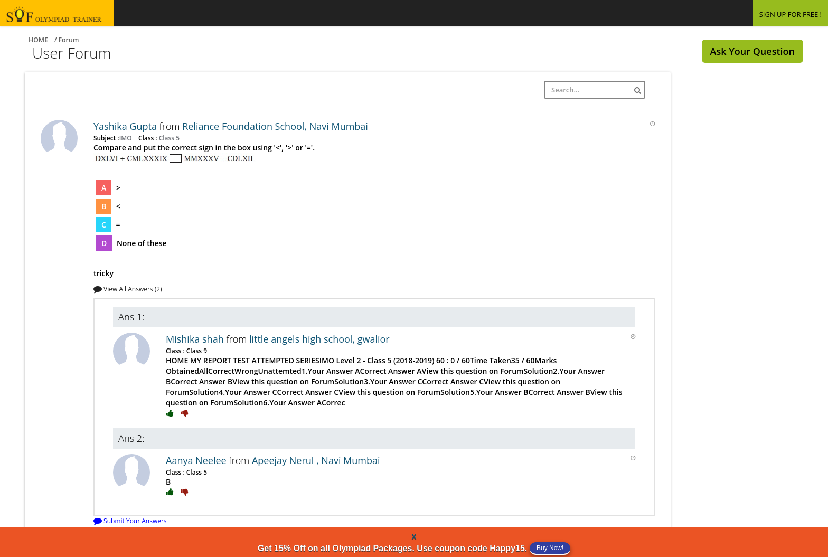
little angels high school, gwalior (319, 339)
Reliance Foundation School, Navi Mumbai (275, 126)
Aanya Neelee (197, 460)
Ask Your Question (752, 51)
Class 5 (168, 138)
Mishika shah (196, 339)
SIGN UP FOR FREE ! (790, 14)
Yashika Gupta (126, 126)
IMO (126, 138)
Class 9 (196, 350)
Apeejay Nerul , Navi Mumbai (316, 460)
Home (38, 39)
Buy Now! (550, 548)
